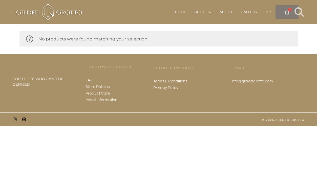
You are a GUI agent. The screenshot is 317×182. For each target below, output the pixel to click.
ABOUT (226, 12)
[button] (299, 12)
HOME (180, 12)
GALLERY (249, 12)
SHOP (203, 12)
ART (269, 12)
